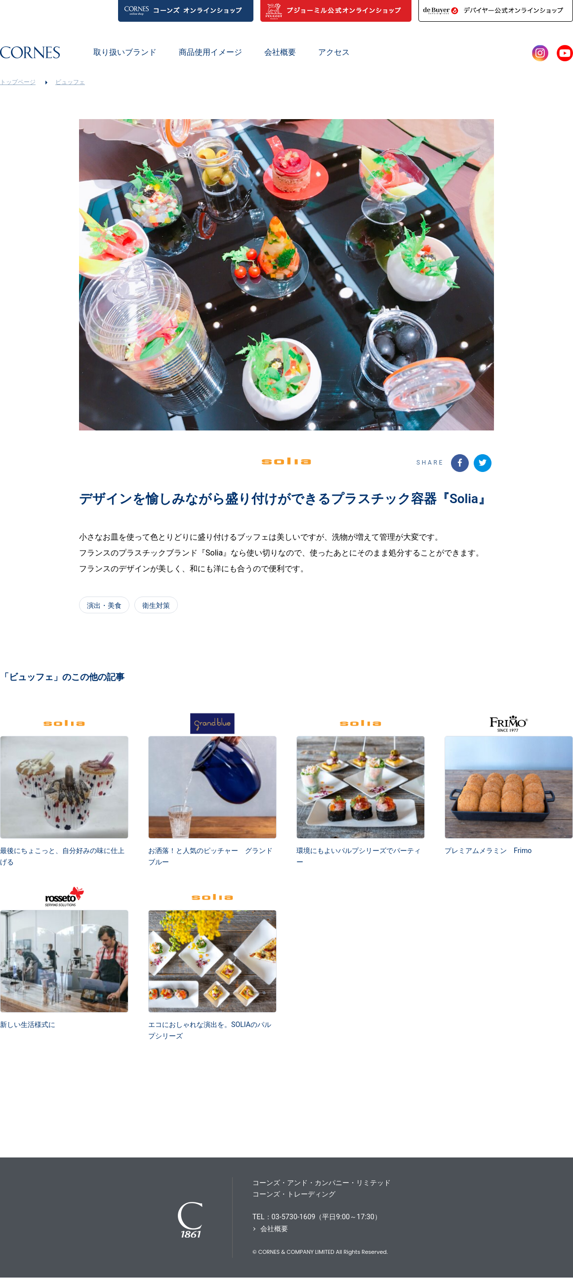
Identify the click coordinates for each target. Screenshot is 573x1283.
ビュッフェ (70, 82)
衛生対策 (156, 609)
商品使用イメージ (210, 52)
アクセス (334, 52)
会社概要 (280, 52)
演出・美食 (104, 609)
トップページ (18, 82)
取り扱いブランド (125, 52)
